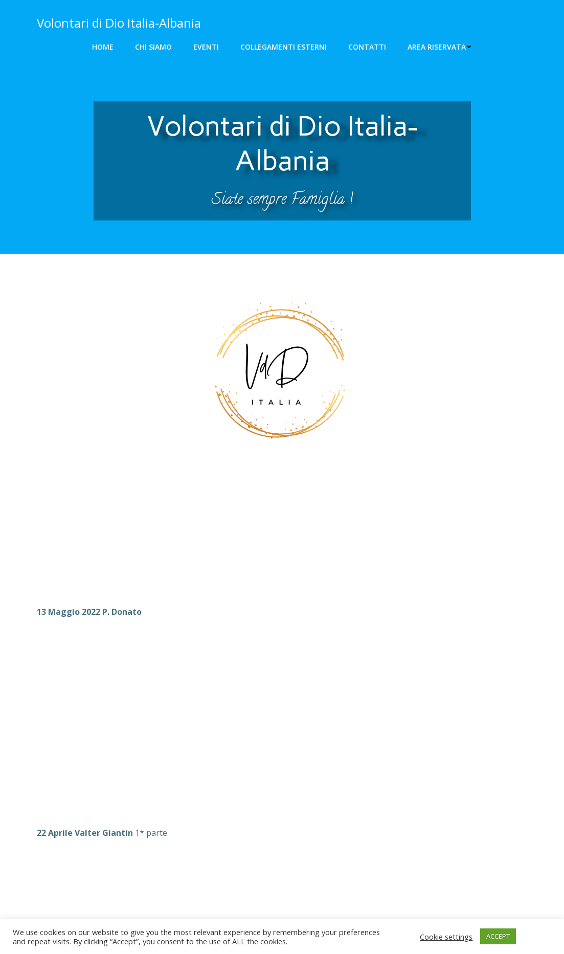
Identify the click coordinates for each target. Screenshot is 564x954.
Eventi (206, 47)
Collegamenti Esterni (283, 47)
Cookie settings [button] (446, 936)
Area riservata (440, 47)
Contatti (367, 47)
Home (103, 47)
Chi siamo (153, 47)
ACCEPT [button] (498, 936)
